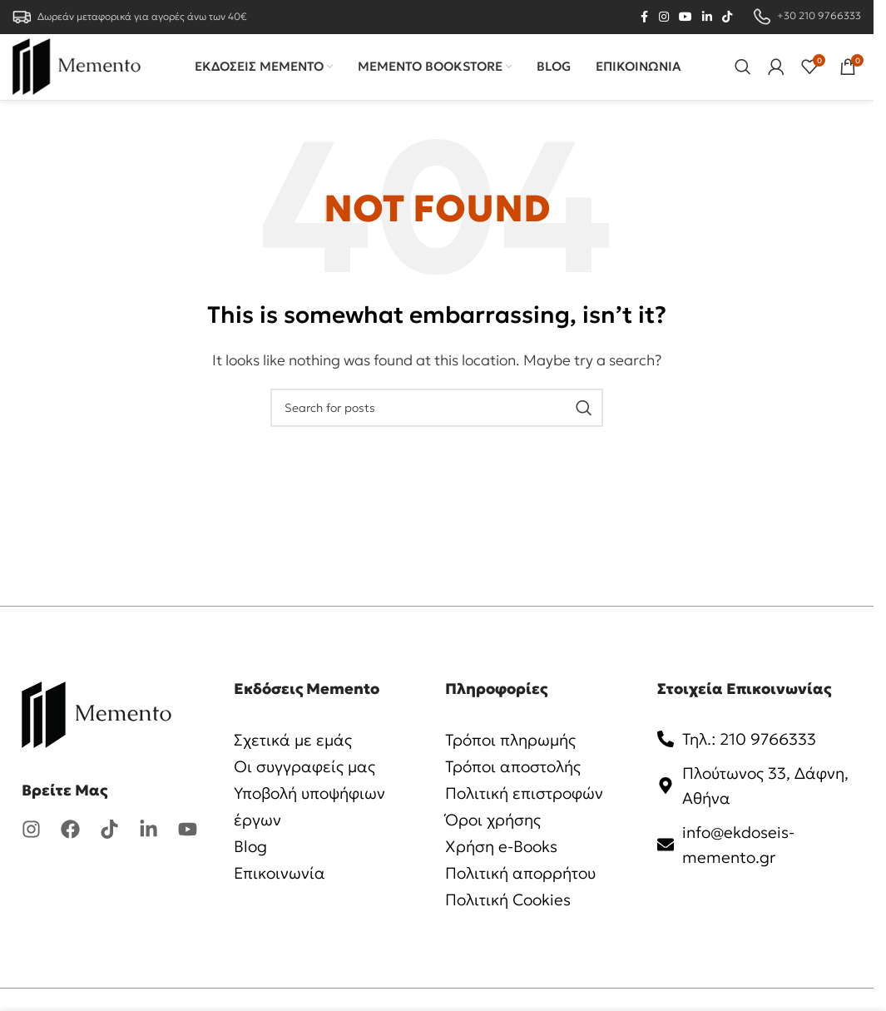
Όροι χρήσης (496, 842)
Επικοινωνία (281, 895)
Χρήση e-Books (504, 869)
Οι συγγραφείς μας (308, 789)
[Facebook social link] (644, 18)
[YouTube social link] (685, 18)
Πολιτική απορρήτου (524, 895)
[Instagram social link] (664, 18)
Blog (251, 869)
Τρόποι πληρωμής (514, 762)
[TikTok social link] (727, 18)
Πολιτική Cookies (512, 922)
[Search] (743, 78)
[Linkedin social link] (707, 18)
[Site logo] (87, 76)
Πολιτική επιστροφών (528, 815)
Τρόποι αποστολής (517, 789)
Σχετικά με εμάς (295, 762)
